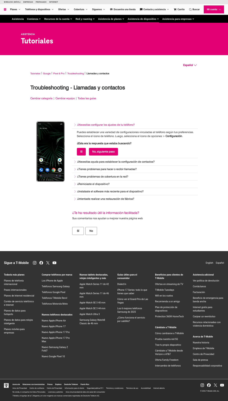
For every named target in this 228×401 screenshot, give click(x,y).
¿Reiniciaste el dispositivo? (93, 184)
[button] (34, 19)
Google (47, 73)
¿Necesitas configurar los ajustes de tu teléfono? (106, 124)
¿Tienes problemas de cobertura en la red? (102, 176)
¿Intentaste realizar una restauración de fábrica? (105, 198)
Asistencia (18, 19)
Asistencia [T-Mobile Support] (28, 34)
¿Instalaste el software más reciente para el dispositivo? (110, 191)
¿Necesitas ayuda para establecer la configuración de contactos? (116, 161)
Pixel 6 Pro (59, 73)
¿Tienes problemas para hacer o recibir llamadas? (107, 169)
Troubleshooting (75, 73)
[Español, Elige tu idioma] (190, 65)
